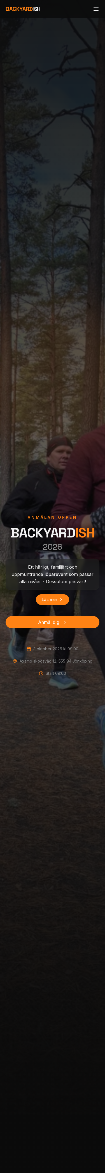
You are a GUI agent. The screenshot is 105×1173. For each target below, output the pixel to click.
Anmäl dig (52, 622)
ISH (23, 9)
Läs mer (52, 599)
